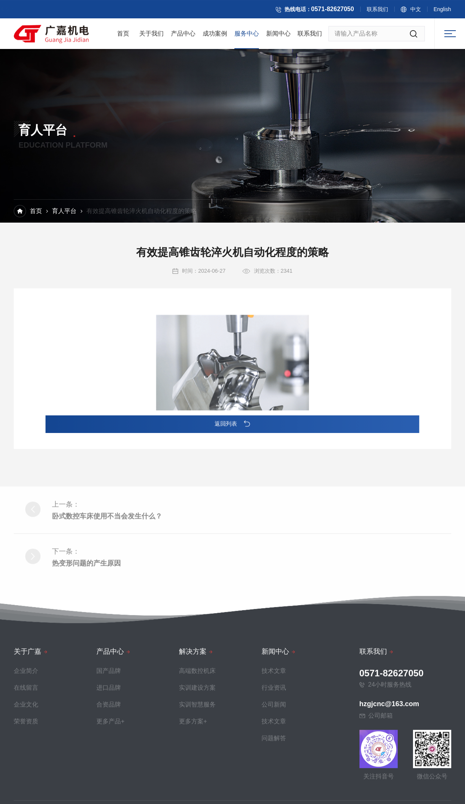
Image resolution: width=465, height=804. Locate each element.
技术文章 (274, 768)
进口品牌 (108, 784)
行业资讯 (274, 784)
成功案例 (215, 36)
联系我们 (386, 11)
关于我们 (151, 36)
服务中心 (246, 36)
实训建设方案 (197, 784)
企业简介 (26, 768)
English (451, 11)
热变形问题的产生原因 (86, 624)
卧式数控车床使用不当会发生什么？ (107, 577)
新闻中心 (278, 36)
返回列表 (232, 424)
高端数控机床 (197, 768)
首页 (123, 36)
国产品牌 (108, 768)
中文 (424, 11)
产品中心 (183, 36)
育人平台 (64, 212)
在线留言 (26, 784)
